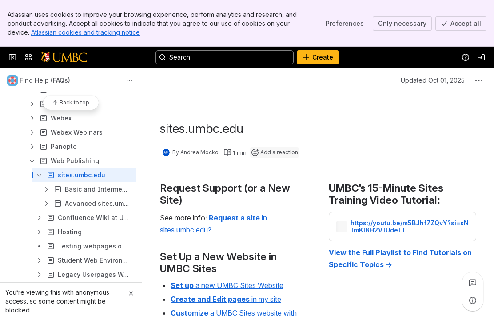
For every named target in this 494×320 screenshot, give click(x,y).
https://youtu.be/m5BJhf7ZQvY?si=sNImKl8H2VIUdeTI (410, 227)
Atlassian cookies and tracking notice (85, 32)
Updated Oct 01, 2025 (433, 80)
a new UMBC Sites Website (227, 285)
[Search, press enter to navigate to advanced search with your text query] (224, 57)
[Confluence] (64, 57)
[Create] (318, 57)
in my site (226, 299)
